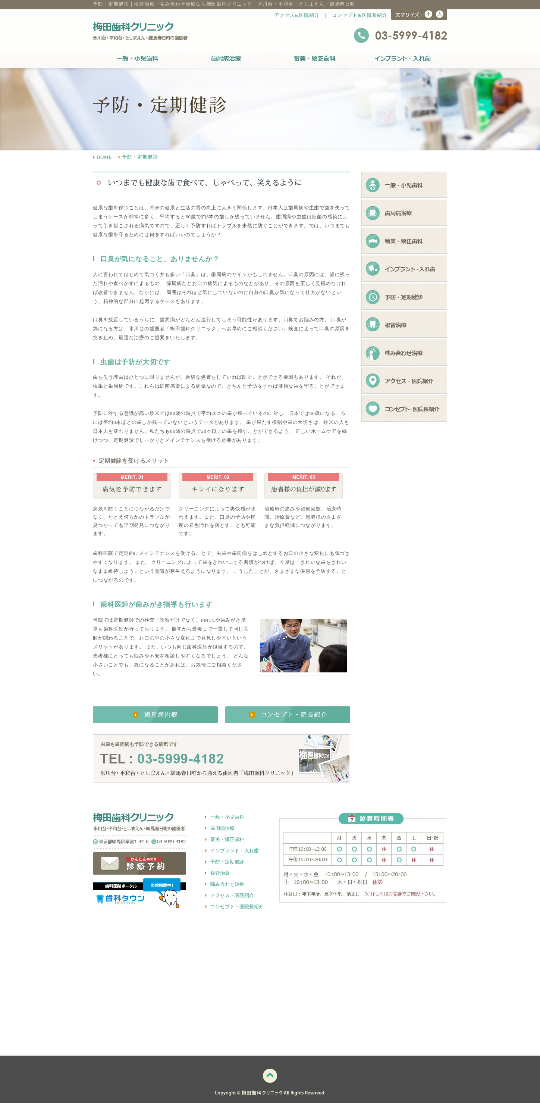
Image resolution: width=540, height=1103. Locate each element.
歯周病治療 (222, 828)
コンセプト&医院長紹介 (359, 15)
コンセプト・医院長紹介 (237, 906)
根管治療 (220, 873)
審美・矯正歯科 (227, 839)
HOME (104, 157)
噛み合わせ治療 (227, 884)
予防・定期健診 (140, 157)
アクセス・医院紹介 (232, 895)
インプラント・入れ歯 (234, 850)
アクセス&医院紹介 (297, 15)
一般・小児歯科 (227, 817)
